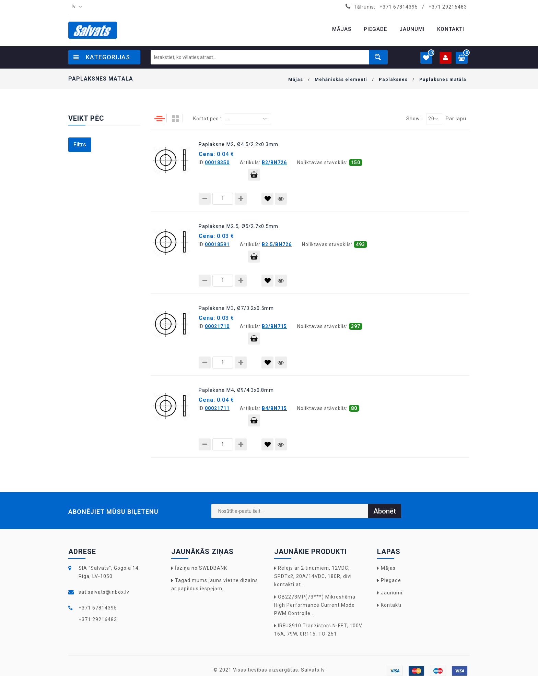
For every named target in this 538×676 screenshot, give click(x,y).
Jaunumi (391, 592)
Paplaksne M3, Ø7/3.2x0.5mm (236, 308)
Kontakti (391, 605)
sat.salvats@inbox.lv (104, 592)
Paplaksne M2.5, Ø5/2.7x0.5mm (238, 226)
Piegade (391, 580)
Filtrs (79, 144)
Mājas (295, 79)
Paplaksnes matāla (442, 79)
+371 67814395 (398, 7)
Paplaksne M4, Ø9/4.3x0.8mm (236, 390)
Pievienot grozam (254, 176)
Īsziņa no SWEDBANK (201, 568)
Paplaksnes (393, 79)
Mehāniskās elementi (341, 79)
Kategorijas (101, 57)
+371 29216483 (448, 7)
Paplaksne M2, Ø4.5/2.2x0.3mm (238, 144)
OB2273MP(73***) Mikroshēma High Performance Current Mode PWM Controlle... (314, 605)
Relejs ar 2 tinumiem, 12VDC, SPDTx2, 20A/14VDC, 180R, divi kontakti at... (313, 576)
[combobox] (75, 7)
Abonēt (384, 511)
